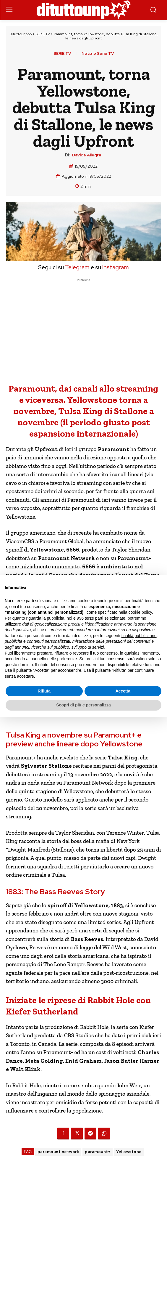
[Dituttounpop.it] (84, 10)
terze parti (94, 618)
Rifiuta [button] (44, 691)
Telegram (77, 267)
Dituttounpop (20, 34)
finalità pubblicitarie (139, 635)
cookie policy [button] (140, 612)
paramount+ (97, 1151)
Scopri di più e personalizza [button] (83, 705)
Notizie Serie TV (98, 53)
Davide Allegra (86, 155)
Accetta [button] (122, 691)
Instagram (115, 267)
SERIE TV (42, 34)
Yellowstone (129, 1151)
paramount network (58, 1151)
